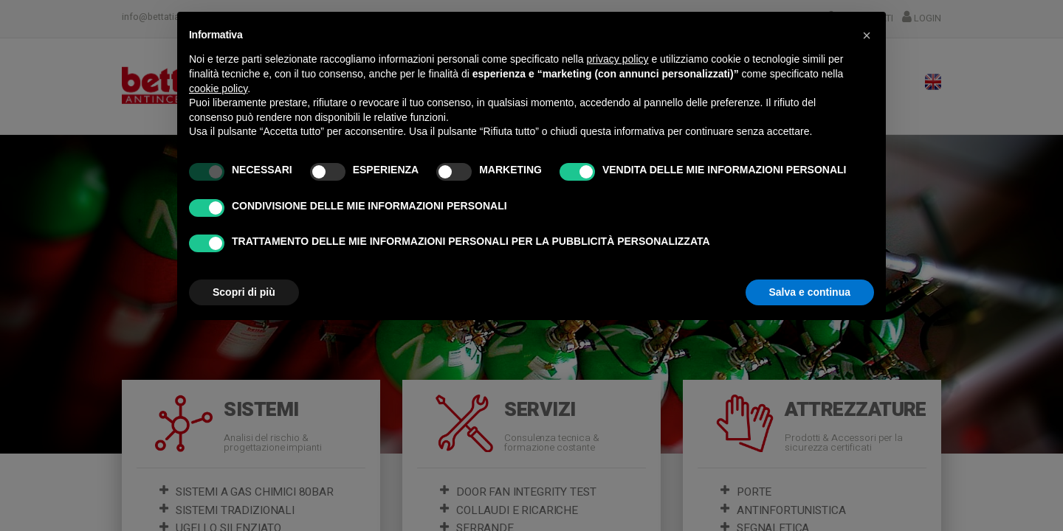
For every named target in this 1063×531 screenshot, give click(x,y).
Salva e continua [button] (809, 292)
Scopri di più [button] (244, 292)
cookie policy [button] (218, 88)
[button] (866, 35)
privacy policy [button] (618, 59)
